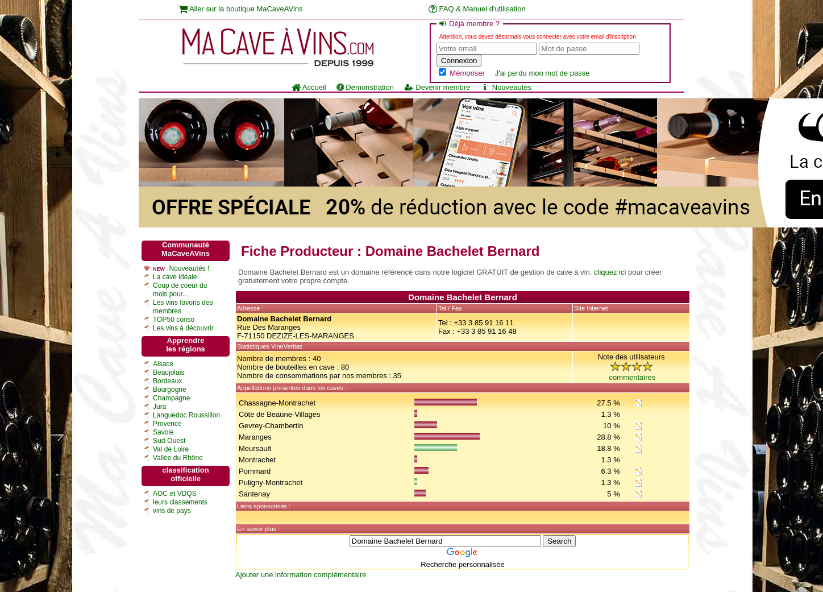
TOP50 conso (173, 320)
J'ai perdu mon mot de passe (542, 73)
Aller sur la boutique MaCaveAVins (240, 9)
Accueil (309, 87)
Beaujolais (168, 372)
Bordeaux (167, 381)
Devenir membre (437, 87)
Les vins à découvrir (183, 328)
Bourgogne (169, 390)
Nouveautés (505, 87)
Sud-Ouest (169, 441)
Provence (167, 424)
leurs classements (180, 502)
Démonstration (365, 87)
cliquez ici (610, 272)
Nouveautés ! (189, 268)
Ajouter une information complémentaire (301, 574)
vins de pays (172, 511)
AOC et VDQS (175, 494)
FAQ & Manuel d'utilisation (477, 9)
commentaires (632, 377)
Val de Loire (171, 449)
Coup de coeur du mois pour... (180, 289)
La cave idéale (175, 277)
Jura (159, 407)
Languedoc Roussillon (186, 415)
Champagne (171, 398)
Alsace (163, 364)
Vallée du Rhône (178, 458)
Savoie (163, 432)
